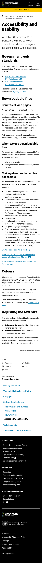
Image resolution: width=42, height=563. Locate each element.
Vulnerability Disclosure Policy (17, 391)
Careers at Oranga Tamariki (17, 461)
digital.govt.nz (18, 91)
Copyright (7, 396)
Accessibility (7, 548)
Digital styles (10, 411)
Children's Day (11, 458)
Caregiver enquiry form (12, 481)
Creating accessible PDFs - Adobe (15, 250)
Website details (10, 425)
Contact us (7, 472)
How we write (10, 415)
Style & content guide (10, 544)
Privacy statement (11, 385)
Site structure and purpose (16, 407)
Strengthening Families (15, 448)
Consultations (8, 499)
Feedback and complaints (13, 475)
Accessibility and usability (15, 419)
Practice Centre (12, 451)
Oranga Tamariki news (11, 496)
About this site (10, 16)
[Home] (3, 16)
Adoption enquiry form (11, 485)
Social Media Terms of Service (17, 430)
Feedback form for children (13, 478)
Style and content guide (25, 16)
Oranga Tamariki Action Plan (17, 445)
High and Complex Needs (16, 455)
